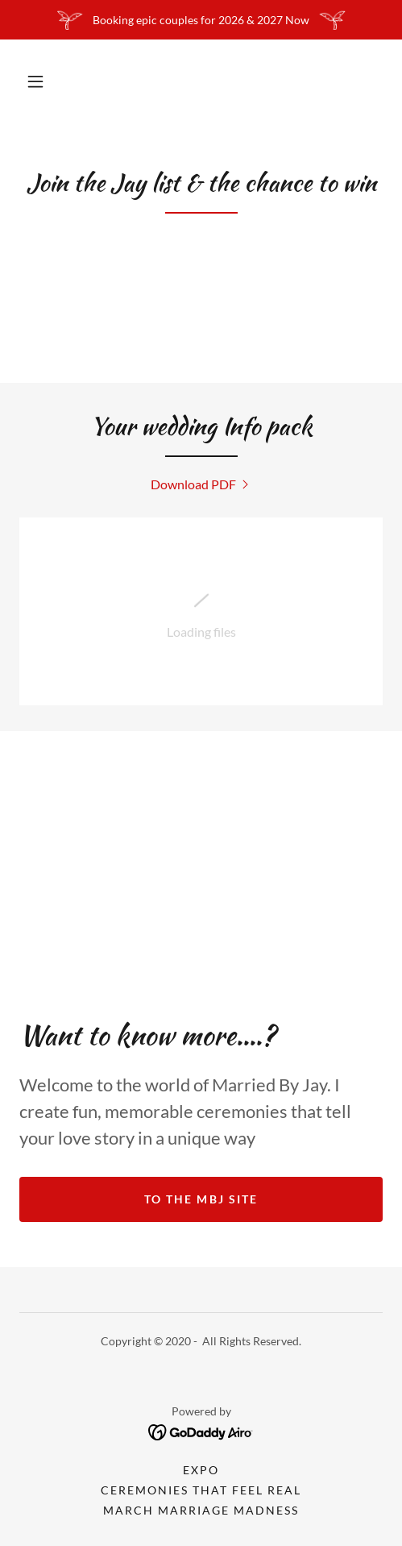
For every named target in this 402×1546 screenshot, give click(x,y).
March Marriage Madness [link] (201, 1510)
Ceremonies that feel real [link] (201, 1490)
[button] (35, 81)
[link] (201, 484)
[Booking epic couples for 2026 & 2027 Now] (201, 19)
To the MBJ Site (200, 1199)
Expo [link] (201, 1470)
